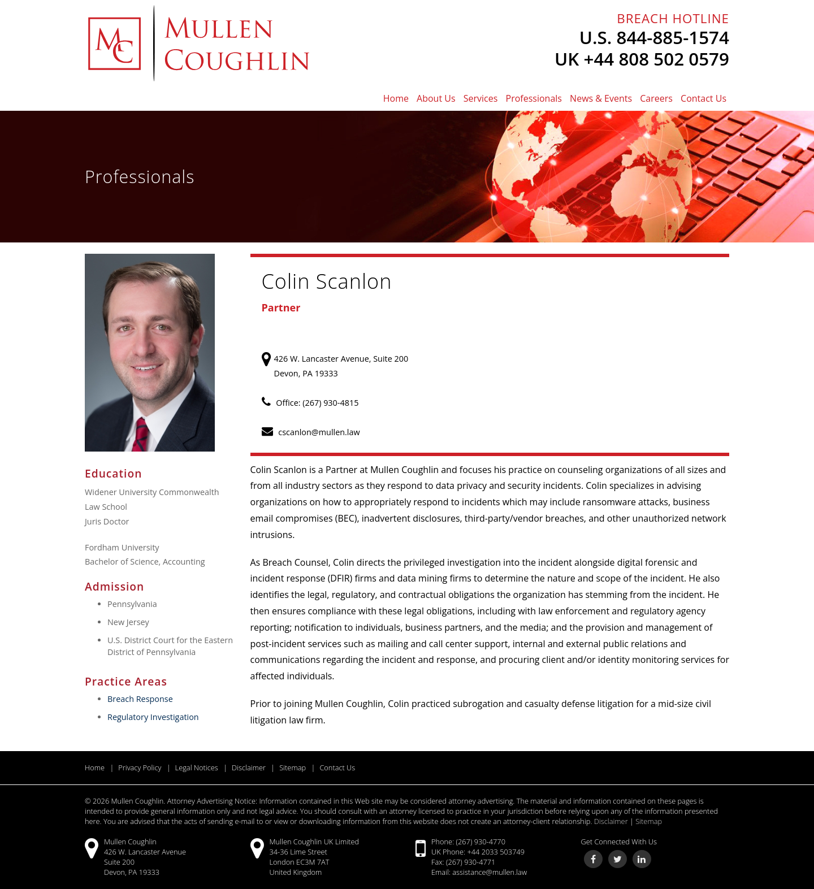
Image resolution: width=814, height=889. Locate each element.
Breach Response (140, 698)
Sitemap (292, 767)
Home (396, 98)
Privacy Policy (139, 767)
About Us (436, 98)
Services (481, 98)
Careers (656, 98)
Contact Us (703, 98)
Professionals (534, 98)
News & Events (601, 98)
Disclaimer (249, 767)
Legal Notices (196, 767)
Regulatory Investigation (153, 717)
